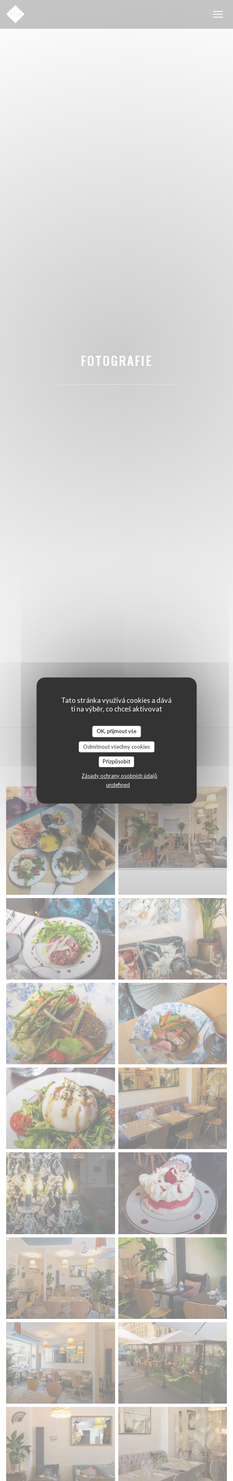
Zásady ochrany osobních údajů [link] (119, 775)
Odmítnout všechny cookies (116, 746)
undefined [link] (118, 784)
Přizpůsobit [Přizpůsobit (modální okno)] (116, 761)
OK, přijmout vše (116, 731)
